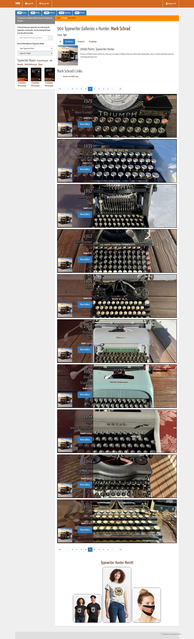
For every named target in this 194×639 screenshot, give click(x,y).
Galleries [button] (49, 12)
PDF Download (22, 86)
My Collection (69, 42)
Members (171, 3)
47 (77, 89)
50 (90, 89)
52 (99, 89)
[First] (60, 89)
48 (81, 89)
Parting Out (81, 42)
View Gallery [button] (85, 124)
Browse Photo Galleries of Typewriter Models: (30, 44)
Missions (44, 3)
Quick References (31, 65)
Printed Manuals (42, 61)
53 (103, 89)
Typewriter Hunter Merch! (117, 563)
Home (59, 18)
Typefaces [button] (65, 12)
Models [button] (35, 12)
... (65, 89)
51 (94, 89)
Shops (40, 65)
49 (85, 89)
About (29, 3)
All (60, 42)
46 (72, 89)
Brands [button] (21, 12)
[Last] (120, 89)
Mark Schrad (71, 18)
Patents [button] (80, 12)
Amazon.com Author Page (70, 76)
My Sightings (93, 42)
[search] (35, 48)
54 (108, 89)
